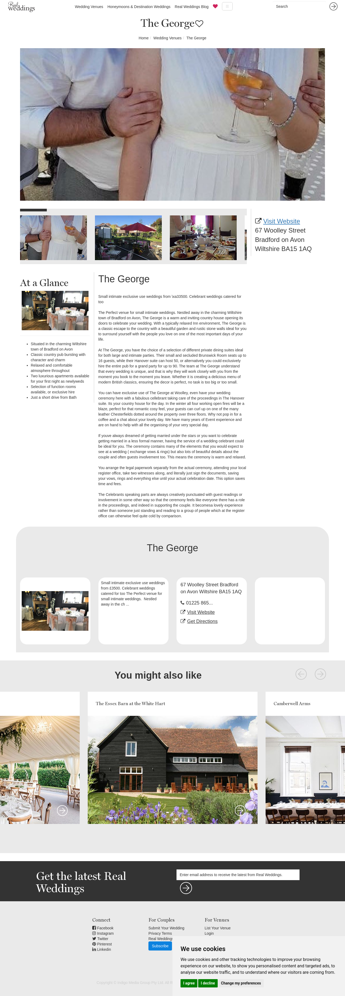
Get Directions (202, 621)
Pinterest (102, 944)
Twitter (100, 939)
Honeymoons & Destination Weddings (139, 7)
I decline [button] (208, 983)
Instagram (103, 933)
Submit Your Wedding (166, 928)
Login (209, 933)
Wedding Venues (89, 7)
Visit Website (281, 221)
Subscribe (160, 946)
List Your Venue (218, 928)
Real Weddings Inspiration (170, 939)
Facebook (102, 928)
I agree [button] (189, 983)
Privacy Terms (160, 933)
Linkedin (101, 949)
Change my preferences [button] (241, 983)
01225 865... (199, 603)
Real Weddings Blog (192, 7)
